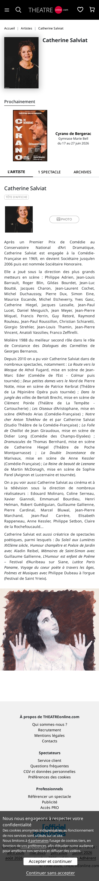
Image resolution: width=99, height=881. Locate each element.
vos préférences (33, 845)
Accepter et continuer (50, 861)
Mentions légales (49, 735)
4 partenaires (38, 840)
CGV (27, 771)
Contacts (49, 740)
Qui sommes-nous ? (49, 724)
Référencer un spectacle (49, 796)
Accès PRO (49, 807)
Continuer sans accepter (50, 873)
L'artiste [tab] (16, 171)
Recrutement (49, 729)
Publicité (49, 801)
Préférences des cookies (49, 776)
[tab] (49, 172)
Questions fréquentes (49, 765)
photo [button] (64, 219)
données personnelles (56, 771)
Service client (49, 760)
